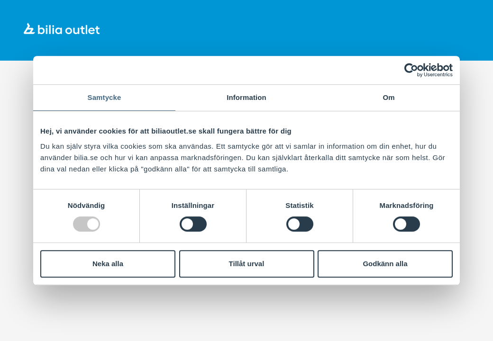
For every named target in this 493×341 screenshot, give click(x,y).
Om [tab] (388, 97)
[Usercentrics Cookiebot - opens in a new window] (411, 70)
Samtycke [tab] (104, 97)
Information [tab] (246, 97)
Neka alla (107, 264)
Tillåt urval (247, 264)
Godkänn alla (385, 264)
